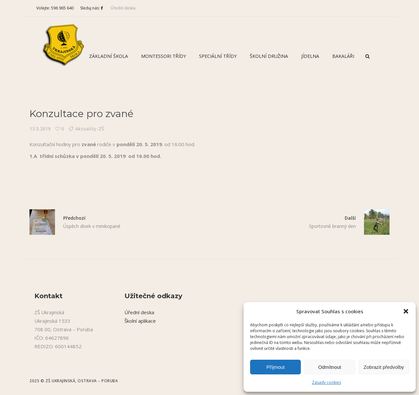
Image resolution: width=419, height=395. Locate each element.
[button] (406, 311)
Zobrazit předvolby (384, 367)
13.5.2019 (39, 129)
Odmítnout (329, 367)
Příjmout (275, 367)
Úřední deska (123, 8)
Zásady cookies (326, 382)
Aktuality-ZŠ (89, 129)
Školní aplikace (140, 321)
